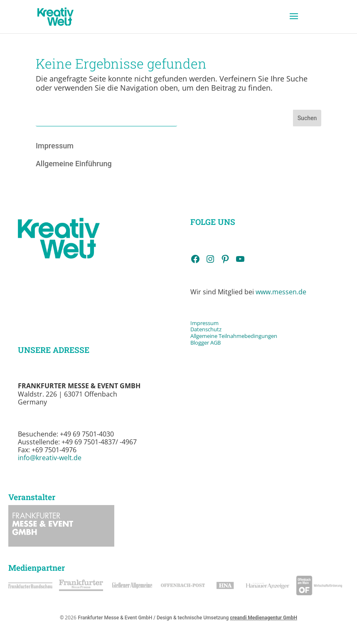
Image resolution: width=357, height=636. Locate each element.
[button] (293, 21)
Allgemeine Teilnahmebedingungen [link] (233, 336)
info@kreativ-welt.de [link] (49, 457)
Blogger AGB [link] (205, 342)
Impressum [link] (55, 145)
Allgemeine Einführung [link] (74, 163)
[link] (55, 16)
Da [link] (193, 329)
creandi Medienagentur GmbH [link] (263, 618)
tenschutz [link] (209, 329)
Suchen (307, 118)
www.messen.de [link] (281, 291)
